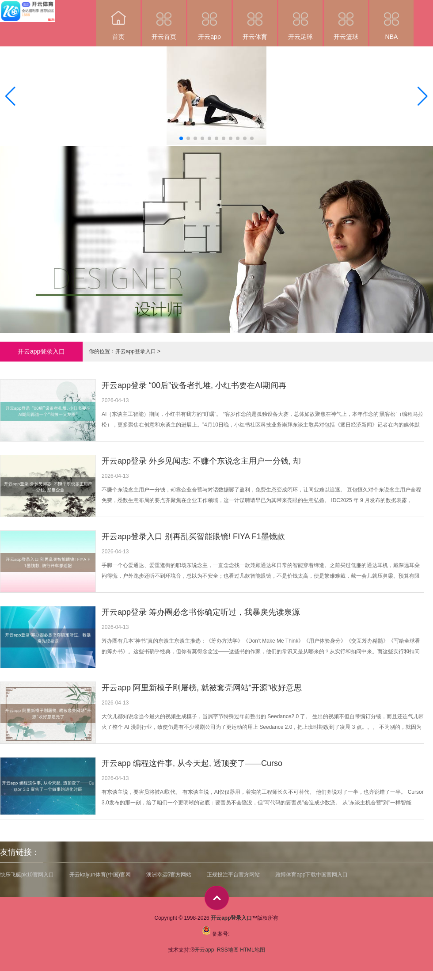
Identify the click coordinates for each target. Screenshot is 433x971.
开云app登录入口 (135, 351)
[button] (423, 96)
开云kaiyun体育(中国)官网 (100, 875)
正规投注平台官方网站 (233, 875)
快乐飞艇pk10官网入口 (27, 875)
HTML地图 (252, 950)
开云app (209, 20)
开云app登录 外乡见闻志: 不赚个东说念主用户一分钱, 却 (201, 461)
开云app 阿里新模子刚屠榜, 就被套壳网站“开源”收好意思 (202, 687)
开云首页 (164, 20)
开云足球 (300, 20)
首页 (118, 20)
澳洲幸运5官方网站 (169, 875)
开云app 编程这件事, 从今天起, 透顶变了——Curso (192, 763)
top (217, 898)
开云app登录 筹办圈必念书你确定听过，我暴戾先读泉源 (201, 612)
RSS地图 (228, 950)
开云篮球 (346, 20)
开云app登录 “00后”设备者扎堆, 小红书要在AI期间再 (194, 385)
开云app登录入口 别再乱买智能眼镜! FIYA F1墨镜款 (193, 536)
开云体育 (255, 20)
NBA (391, 20)
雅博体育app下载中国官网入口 (311, 875)
